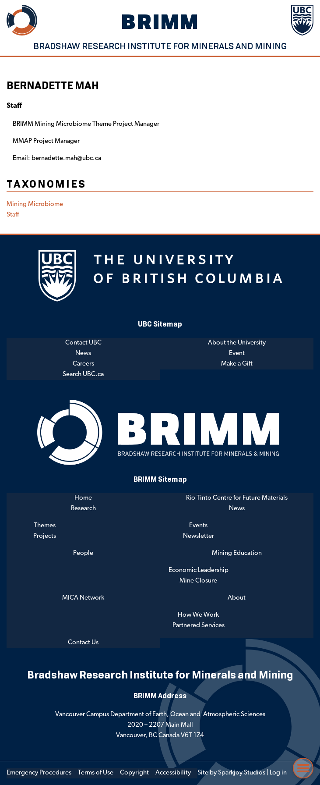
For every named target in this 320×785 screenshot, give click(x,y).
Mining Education (237, 553)
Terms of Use (95, 773)
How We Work (198, 615)
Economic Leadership (199, 570)
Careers (83, 364)
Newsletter (198, 536)
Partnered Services (198, 625)
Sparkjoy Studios (241, 773)
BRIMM (160, 21)
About (237, 598)
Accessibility (173, 773)
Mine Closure (198, 581)
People (83, 553)
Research (83, 508)
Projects (44, 536)
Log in (278, 773)
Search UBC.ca (83, 374)
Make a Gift (237, 364)
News (83, 353)
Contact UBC (83, 343)
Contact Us (83, 642)
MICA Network (83, 598)
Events (198, 525)
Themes (45, 525)
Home (83, 498)
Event (237, 353)
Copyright (134, 773)
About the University (237, 343)
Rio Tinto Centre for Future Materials (237, 498)
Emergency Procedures (39, 773)
